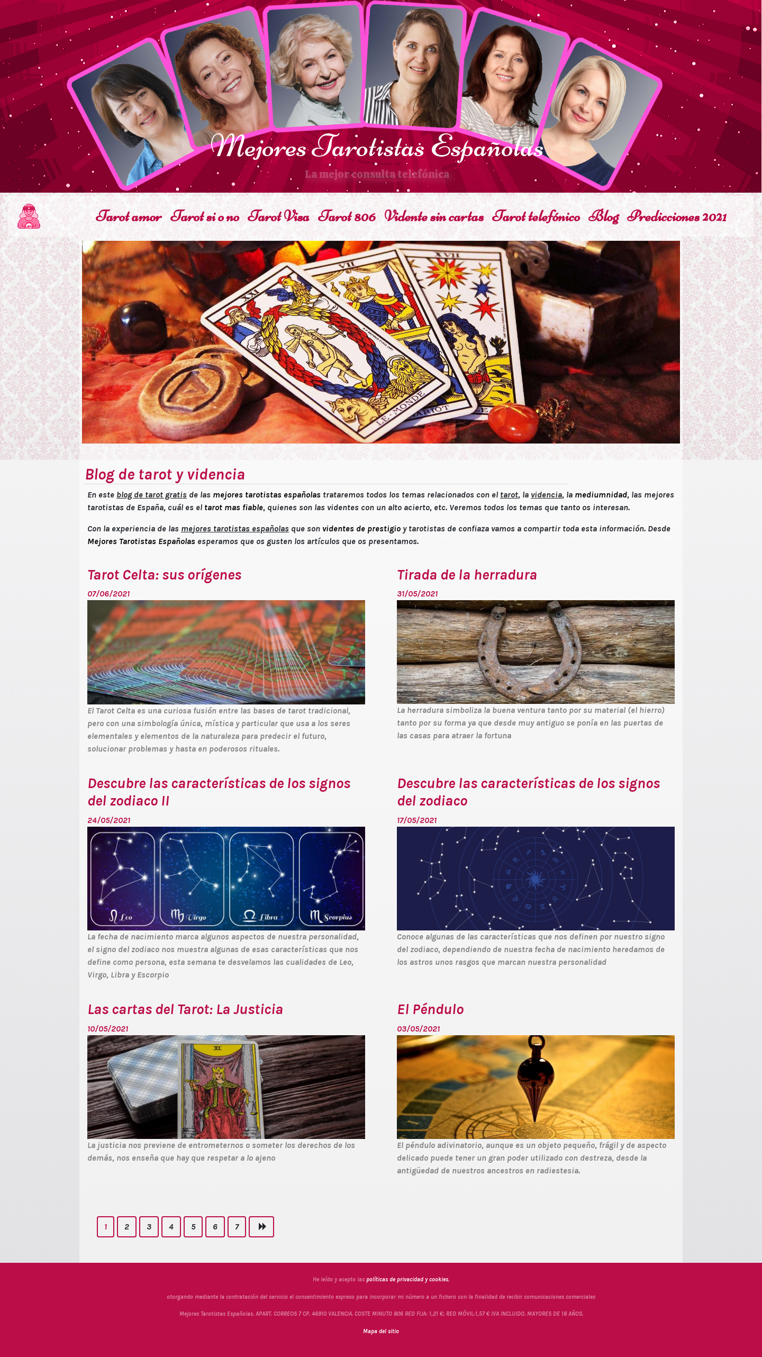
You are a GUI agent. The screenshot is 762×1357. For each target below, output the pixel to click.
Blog (603, 216)
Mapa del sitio (381, 1331)
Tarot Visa (279, 216)
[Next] (261, 1226)
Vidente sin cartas (434, 216)
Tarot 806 (347, 216)
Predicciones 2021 (677, 216)
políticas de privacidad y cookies (407, 1279)
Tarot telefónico (536, 216)
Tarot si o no (204, 216)
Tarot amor (129, 216)
